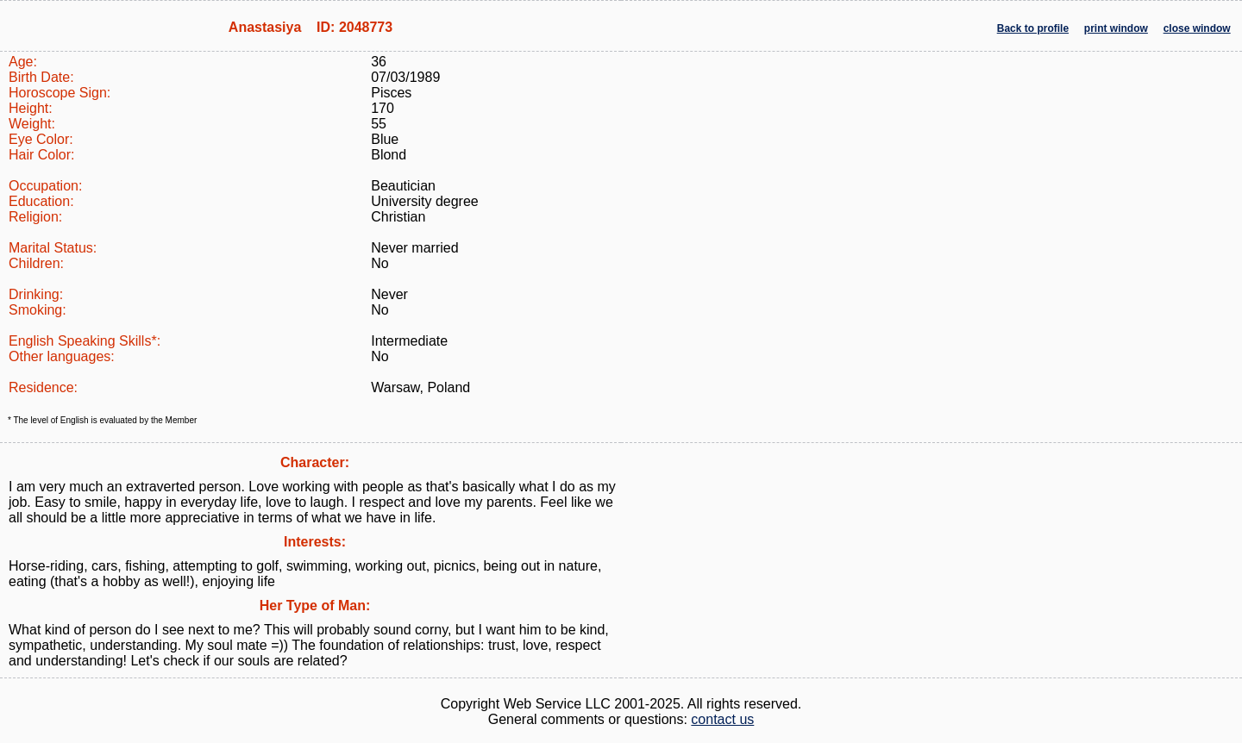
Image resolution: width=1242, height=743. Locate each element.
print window (1116, 28)
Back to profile (1033, 28)
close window (1197, 28)
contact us (722, 719)
